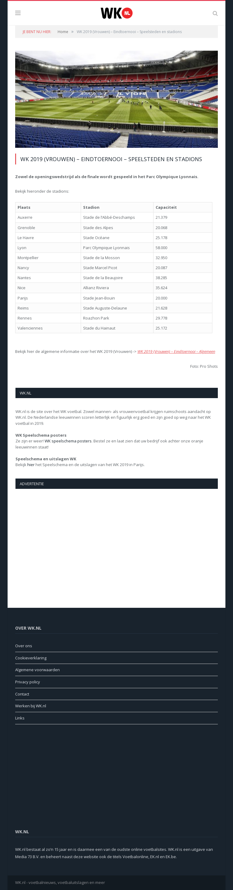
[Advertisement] (116, 541)
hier (31, 464)
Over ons (23, 645)
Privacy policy (27, 682)
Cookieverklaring (30, 658)
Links (20, 718)
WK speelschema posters (68, 441)
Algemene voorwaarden (37, 669)
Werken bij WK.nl (30, 706)
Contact (22, 694)
